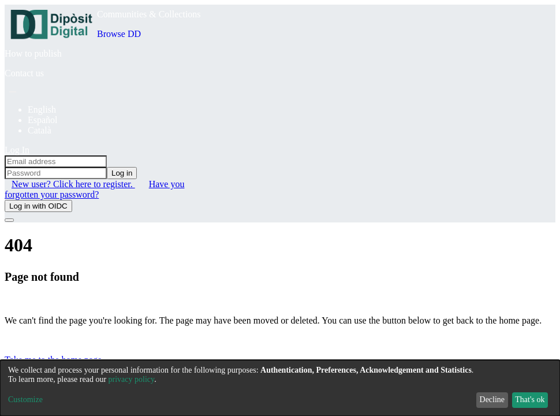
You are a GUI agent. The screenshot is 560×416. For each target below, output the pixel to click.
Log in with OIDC (38, 206)
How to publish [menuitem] (33, 53)
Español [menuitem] (43, 120)
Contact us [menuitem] (24, 73)
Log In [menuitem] (17, 150)
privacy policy (132, 379)
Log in (121, 173)
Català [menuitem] (39, 130)
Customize (25, 399)
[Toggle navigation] (9, 220)
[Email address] (56, 161)
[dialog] (280, 388)
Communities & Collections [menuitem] (149, 14)
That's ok (529, 399)
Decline (492, 399)
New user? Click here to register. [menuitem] (73, 184)
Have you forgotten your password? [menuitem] (94, 189)
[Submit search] (12, 91)
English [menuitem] (42, 109)
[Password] (56, 173)
